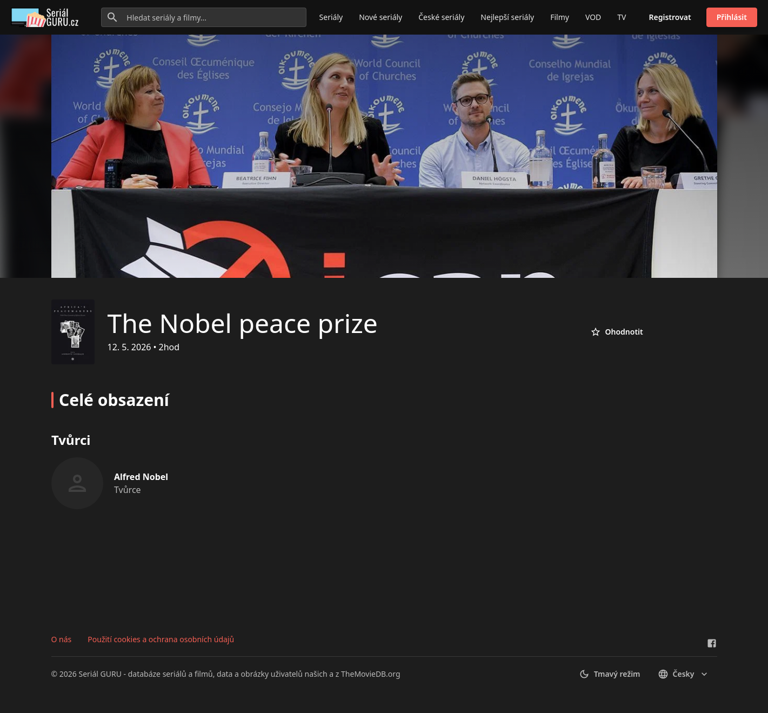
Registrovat (670, 17)
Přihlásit (732, 17)
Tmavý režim (609, 674)
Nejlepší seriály (507, 17)
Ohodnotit (616, 331)
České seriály (441, 17)
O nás (61, 639)
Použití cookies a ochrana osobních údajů (161, 639)
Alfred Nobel (141, 477)
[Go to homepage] (47, 17)
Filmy (559, 17)
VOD (593, 17)
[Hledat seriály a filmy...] (203, 17)
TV (621, 17)
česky (684, 674)
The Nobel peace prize (243, 323)
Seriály (331, 17)
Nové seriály (380, 17)
